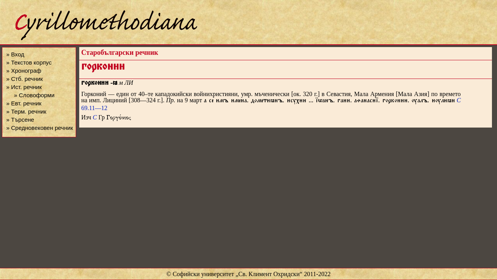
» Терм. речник (26, 111)
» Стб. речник (24, 78)
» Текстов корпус (29, 62)
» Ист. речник (24, 87)
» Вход (15, 54)
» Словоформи (34, 95)
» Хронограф (23, 70)
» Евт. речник (24, 103)
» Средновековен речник (39, 127)
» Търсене (20, 119)
